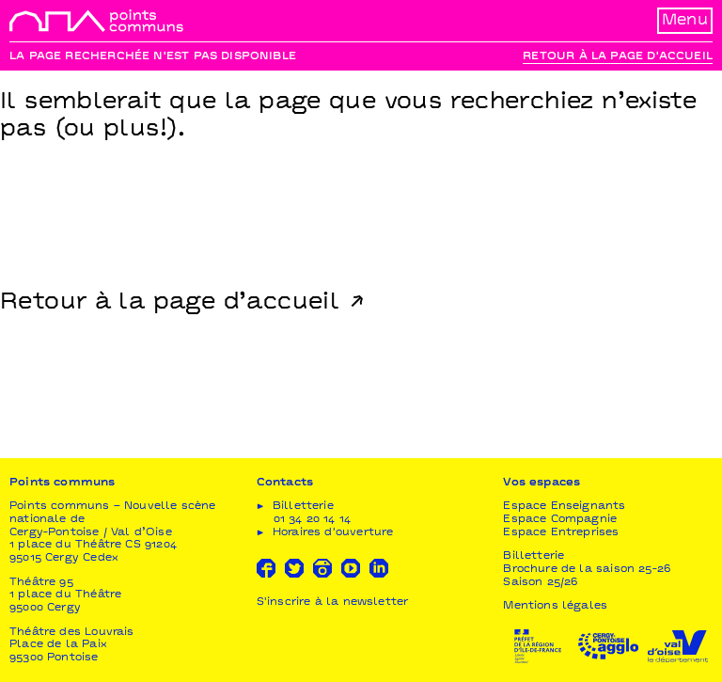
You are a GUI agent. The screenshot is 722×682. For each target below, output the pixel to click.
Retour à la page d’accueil (169, 303)
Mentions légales (555, 606)
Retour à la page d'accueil (618, 57)
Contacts (285, 483)
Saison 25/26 (540, 583)
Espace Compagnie (560, 520)
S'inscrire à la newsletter (333, 602)
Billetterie (533, 556)
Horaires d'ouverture (333, 533)
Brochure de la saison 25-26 (586, 569)
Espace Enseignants (564, 506)
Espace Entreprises (561, 533)
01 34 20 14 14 (313, 520)
